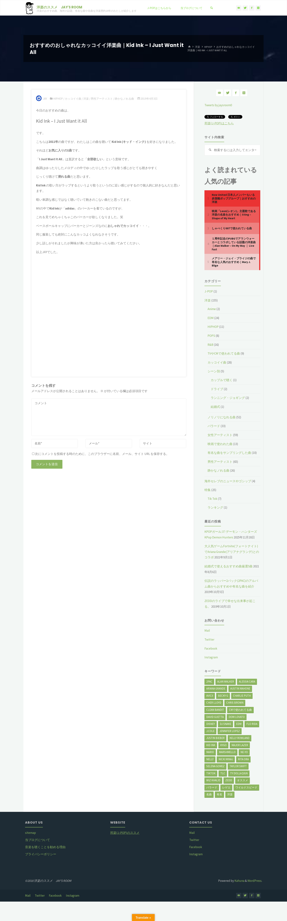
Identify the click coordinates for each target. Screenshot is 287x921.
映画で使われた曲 (220, 444)
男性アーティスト (102, 98)
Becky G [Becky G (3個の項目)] (223, 695)
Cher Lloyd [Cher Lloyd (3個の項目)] (213, 702)
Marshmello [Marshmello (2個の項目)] (227, 752)
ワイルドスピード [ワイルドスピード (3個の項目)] (246, 787)
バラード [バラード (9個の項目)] (211, 787)
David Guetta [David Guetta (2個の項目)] (215, 717)
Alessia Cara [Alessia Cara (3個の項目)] (247, 681)
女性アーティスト (220, 435)
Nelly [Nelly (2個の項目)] (210, 759)
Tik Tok (212, 499)
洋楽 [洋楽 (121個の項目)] (230, 794)
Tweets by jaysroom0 (218, 105)
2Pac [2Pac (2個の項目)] (209, 681)
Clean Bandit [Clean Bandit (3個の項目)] (215, 709)
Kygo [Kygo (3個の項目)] (223, 745)
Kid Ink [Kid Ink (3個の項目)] (210, 745)
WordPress (254, 881)
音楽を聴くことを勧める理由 (45, 847)
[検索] (211, 8)
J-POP (208, 291)
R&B (210, 345)
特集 (207, 490)
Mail (207, 631)
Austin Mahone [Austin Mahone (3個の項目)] (240, 688)
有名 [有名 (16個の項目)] (219, 794)
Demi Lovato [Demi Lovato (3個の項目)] (237, 717)
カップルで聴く (221, 380)
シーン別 (214, 371)
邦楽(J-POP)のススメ (124, 833)
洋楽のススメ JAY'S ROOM (59, 7)
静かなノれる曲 (124, 98)
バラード (214, 426)
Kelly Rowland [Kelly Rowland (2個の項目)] (239, 738)
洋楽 (197, 46)
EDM (211, 318)
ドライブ (217, 389)
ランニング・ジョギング (228, 398)
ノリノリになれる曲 (222, 417)
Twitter (209, 640)
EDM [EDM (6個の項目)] (238, 724)
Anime (212, 309)
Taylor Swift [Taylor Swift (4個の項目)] (238, 766)
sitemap (30, 833)
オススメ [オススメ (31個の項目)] (242, 780)
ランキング (215, 507)
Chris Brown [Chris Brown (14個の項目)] (234, 702)
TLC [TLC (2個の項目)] (222, 773)
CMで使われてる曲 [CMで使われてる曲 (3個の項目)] (240, 709)
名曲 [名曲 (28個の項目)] (209, 794)
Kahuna (239, 881)
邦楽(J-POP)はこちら (219, 123)
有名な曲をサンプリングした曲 (229, 453)
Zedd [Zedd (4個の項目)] (228, 780)
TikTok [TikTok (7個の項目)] (210, 773)
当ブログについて (37, 840)
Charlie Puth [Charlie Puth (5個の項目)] (242, 695)
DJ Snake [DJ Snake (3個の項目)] (225, 724)
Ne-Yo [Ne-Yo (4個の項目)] (244, 752)
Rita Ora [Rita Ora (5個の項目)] (243, 759)
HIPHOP (208, 46)
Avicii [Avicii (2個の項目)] (209, 695)
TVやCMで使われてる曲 (224, 353)
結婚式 (215, 407)
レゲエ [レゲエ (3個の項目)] (226, 787)
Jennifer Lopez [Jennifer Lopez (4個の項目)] (229, 731)
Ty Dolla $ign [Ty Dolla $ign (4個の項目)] (239, 773)
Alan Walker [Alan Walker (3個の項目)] (225, 681)
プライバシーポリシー (40, 854)
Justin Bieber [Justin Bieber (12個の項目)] (215, 738)
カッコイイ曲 (73, 98)
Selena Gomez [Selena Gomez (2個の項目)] (215, 766)
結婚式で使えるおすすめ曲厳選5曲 (228, 566)
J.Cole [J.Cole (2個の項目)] (210, 731)
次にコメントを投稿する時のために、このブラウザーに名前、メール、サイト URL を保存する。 (100, 454)
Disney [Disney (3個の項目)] (210, 724)
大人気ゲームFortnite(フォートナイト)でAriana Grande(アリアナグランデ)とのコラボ (231, 551)
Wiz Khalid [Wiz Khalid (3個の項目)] (213, 780)
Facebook (210, 648)
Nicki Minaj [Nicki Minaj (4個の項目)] (226, 759)
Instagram (211, 657)
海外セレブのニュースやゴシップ (227, 481)
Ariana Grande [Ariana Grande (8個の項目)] (215, 688)
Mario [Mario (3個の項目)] (210, 752)
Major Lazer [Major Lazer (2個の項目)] (240, 745)
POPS (211, 336)
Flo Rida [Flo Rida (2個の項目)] (251, 724)
